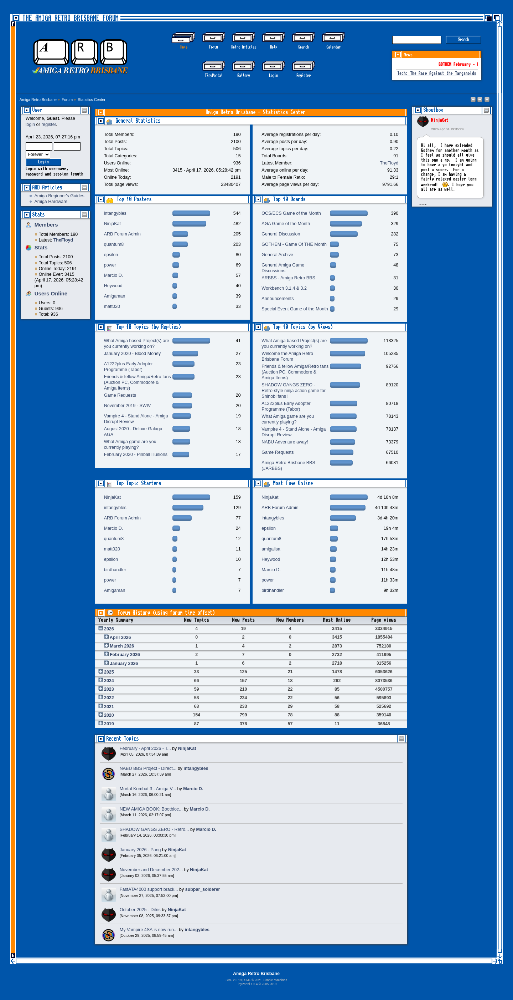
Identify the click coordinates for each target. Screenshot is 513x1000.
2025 (109, 672)
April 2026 (120, 637)
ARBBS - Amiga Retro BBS (288, 277)
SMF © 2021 (252, 980)
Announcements (277, 298)
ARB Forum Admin (122, 234)
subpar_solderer (202, 889)
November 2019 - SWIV (127, 405)
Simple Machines (275, 980)
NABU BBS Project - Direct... (148, 768)
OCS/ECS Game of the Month (291, 213)
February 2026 (125, 654)
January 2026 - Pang (140, 849)
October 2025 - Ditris (140, 909)
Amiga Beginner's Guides (59, 195)
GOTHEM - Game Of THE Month (294, 244)
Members (46, 225)
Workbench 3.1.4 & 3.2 (284, 288)
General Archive (277, 254)
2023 (109, 689)
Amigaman (114, 296)
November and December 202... (151, 869)
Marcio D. (113, 275)
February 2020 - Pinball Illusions (135, 454)
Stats (38, 214)
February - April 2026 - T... (145, 748)
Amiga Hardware (50, 201)
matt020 (112, 306)
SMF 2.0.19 (234, 980)
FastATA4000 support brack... (149, 889)
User (37, 110)
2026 (109, 628)
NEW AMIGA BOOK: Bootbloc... (151, 809)
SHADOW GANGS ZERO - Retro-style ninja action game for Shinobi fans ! (293, 390)
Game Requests (120, 395)
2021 (109, 706)
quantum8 (114, 244)
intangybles (115, 213)
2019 (109, 723)
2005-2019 (269, 984)
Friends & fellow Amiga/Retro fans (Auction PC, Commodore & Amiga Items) (137, 382)
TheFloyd (389, 163)
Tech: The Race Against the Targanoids (436, 74)
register (48, 124)
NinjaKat (439, 120)
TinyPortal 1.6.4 (247, 984)
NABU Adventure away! (284, 442)
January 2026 (124, 663)
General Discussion (280, 234)
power (110, 265)
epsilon (111, 254)
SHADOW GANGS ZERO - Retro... (154, 829)
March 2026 (122, 646)
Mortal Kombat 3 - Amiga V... (148, 788)
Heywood (113, 285)
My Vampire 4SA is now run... (149, 929)
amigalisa (270, 549)
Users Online (51, 293)
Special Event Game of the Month (294, 308)
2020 (109, 715)
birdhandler (115, 569)
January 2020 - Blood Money (132, 353)
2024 (109, 680)
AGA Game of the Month (285, 223)
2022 (109, 697)
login (30, 124)
